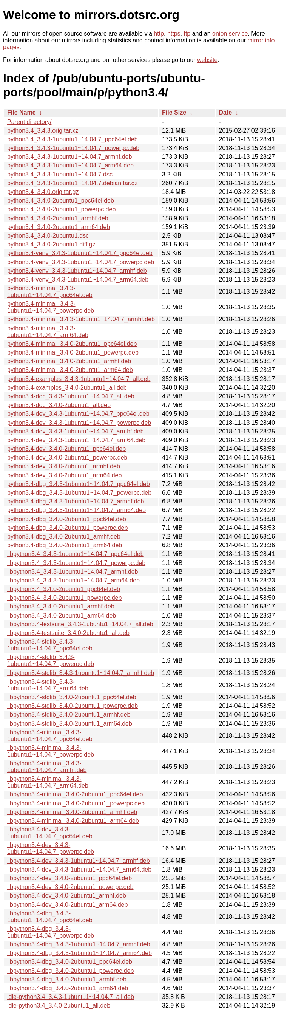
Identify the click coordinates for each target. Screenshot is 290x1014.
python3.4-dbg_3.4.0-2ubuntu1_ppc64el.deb (66, 519)
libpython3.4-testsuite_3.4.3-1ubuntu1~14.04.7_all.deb (80, 624)
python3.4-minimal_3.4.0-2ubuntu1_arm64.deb (70, 370)
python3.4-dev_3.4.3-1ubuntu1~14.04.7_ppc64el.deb (78, 413)
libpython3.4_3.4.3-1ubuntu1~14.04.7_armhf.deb (72, 571)
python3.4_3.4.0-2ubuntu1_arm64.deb (58, 227)
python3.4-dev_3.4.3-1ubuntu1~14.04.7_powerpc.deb (79, 423)
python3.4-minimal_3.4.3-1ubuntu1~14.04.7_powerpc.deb (50, 307)
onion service (230, 33)
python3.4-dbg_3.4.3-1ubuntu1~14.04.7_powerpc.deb (79, 492)
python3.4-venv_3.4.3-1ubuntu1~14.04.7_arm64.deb (77, 279)
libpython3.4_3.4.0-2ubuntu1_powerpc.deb (64, 597)
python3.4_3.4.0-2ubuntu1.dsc (48, 235)
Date (225, 112)
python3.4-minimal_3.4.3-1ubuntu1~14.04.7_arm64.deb (47, 331)
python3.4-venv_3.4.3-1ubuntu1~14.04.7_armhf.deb (77, 271)
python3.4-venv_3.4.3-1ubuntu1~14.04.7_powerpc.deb (80, 262)
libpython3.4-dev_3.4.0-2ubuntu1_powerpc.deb (70, 887)
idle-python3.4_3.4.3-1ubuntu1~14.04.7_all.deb (70, 997)
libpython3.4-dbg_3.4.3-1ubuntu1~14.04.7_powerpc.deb (50, 932)
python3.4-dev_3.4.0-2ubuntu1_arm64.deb (64, 475)
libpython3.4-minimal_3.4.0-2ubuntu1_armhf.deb (72, 812)
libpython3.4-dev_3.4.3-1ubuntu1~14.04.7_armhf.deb (78, 861)
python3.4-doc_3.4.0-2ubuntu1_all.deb (59, 405)
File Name (21, 112)
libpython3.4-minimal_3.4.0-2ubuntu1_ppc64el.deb (75, 794)
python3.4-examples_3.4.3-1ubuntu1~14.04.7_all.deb (78, 379)
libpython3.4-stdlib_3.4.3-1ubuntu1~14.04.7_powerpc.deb (50, 660)
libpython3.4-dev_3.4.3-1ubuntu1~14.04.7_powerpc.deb (50, 848)
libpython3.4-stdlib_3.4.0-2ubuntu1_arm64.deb (69, 723)
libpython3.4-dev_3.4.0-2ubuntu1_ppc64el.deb (69, 878)
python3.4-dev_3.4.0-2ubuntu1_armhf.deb (63, 466)
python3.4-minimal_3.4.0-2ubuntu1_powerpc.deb (73, 352)
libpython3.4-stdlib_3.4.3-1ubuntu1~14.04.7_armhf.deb (80, 673)
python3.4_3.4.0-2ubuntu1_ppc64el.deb (60, 200)
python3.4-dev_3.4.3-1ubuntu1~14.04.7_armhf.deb (75, 431)
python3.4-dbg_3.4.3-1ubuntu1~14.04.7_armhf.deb (75, 501)
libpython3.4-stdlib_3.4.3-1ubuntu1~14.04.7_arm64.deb (47, 685)
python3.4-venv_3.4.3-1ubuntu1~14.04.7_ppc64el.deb (80, 253)
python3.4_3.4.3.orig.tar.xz (43, 130)
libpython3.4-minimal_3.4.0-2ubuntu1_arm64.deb (73, 820)
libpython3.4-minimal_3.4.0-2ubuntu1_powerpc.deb (76, 803)
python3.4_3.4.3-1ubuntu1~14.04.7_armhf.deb (69, 156)
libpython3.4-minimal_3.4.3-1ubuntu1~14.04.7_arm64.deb (47, 782)
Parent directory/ (29, 122)
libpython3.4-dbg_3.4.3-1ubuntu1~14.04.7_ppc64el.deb (50, 916)
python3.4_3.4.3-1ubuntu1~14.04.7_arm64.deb (70, 165)
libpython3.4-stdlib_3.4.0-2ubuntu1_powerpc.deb (72, 706)
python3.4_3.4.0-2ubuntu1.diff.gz (51, 244)
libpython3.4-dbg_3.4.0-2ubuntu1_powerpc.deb (70, 971)
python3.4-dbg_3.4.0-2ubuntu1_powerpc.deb (67, 528)
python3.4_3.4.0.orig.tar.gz (43, 192)
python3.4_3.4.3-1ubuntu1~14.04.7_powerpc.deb (73, 148)
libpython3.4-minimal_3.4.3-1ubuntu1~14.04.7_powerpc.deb (50, 751)
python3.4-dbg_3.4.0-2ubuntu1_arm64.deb (64, 545)
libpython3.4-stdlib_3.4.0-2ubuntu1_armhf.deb (68, 714)
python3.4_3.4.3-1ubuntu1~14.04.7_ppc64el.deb (72, 139)
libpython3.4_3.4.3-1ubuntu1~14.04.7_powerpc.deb (76, 563)
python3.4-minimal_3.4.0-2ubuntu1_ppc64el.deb (72, 344)
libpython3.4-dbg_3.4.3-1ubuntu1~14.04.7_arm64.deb (79, 953)
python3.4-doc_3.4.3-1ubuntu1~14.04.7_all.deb (70, 396)
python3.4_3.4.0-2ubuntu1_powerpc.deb (61, 209)
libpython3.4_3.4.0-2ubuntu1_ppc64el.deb (63, 589)
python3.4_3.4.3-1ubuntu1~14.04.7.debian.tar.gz (72, 183)
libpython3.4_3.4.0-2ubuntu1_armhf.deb (60, 606)
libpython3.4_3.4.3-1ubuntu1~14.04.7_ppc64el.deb (75, 554)
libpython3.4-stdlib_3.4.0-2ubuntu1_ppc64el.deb (71, 697)
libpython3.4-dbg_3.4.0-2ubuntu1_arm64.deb (67, 988)
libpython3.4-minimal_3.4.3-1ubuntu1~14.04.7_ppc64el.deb (50, 735)
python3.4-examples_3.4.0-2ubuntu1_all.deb (67, 387)
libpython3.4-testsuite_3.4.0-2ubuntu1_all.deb (68, 633)
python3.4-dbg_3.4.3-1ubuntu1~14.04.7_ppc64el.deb (78, 484)
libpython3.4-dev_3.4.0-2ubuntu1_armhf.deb (66, 895)
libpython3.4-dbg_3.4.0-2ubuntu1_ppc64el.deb (69, 961)
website (207, 60)
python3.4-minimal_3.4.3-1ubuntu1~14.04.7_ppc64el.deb (50, 291)
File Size (174, 112)
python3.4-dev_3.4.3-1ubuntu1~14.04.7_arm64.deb (76, 440)
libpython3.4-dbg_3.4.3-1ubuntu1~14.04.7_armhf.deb (78, 944)
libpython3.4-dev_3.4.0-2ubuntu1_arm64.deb (67, 904)
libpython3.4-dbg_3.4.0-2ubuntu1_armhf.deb (66, 979)
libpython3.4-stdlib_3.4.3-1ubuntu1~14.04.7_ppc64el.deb (50, 645)
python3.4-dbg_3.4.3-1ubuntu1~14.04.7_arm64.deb (76, 510)
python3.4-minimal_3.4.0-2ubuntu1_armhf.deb (69, 361)
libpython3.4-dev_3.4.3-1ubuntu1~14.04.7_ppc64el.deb (50, 832)
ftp (187, 33)
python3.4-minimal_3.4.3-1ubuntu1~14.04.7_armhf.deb (81, 319)
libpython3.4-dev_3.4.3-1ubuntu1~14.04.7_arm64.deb (79, 869)
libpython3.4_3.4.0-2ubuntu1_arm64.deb (61, 615)
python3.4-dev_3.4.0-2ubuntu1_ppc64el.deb (66, 449)
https (173, 33)
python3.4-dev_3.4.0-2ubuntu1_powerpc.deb (67, 457)
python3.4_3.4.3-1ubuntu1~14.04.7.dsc (60, 174)
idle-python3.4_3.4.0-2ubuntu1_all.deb (58, 1005)
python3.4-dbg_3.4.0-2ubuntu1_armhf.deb (63, 536)
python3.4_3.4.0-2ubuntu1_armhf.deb (57, 218)
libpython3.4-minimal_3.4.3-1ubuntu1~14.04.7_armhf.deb (46, 766)
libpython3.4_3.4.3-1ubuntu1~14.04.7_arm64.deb (73, 580)
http (159, 33)
